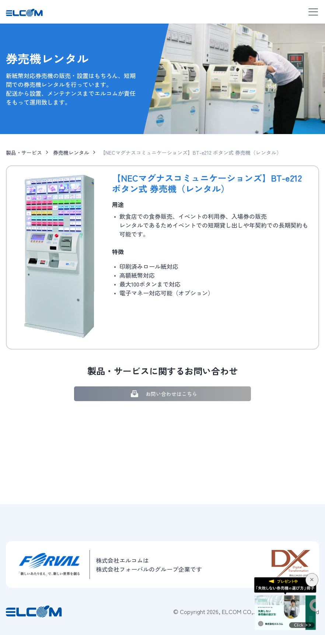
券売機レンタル (71, 152)
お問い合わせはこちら (162, 393)
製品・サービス (24, 152)
